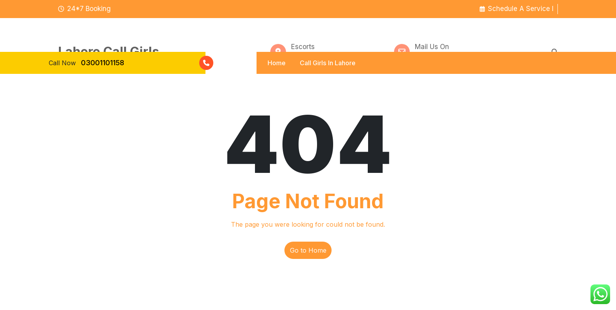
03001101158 (102, 63)
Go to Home (308, 250)
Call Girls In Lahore (327, 62)
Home (275, 62)
